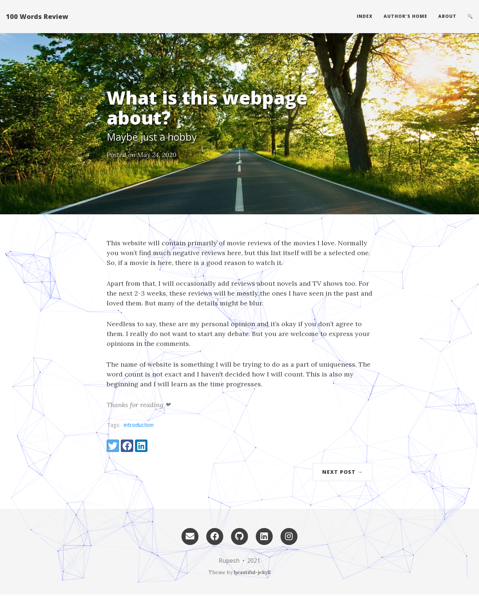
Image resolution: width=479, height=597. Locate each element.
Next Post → (342, 471)
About (447, 16)
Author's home (405, 16)
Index (365, 16)
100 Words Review (37, 16)
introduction (139, 424)
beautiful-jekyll (252, 572)
